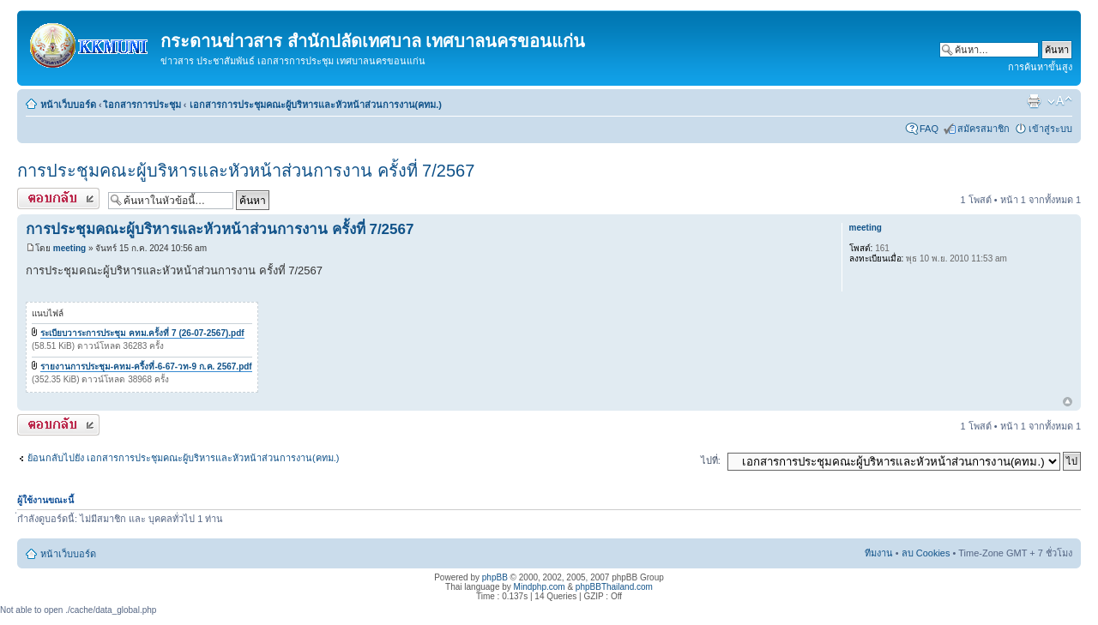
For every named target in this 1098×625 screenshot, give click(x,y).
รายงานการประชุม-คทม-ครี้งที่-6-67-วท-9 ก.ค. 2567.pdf (146, 366)
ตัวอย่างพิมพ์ (1033, 101)
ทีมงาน (879, 553)
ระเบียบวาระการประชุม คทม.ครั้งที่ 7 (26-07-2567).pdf (142, 333)
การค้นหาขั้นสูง (1040, 67)
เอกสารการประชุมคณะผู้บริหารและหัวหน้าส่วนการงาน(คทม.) (316, 104)
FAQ (929, 128)
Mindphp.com (539, 587)
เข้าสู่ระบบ (1050, 128)
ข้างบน (1067, 402)
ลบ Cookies (926, 553)
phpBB (495, 577)
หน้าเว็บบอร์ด (68, 104)
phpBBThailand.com (614, 587)
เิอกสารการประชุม (143, 104)
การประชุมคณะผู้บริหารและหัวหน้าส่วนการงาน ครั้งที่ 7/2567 (245, 170)
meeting (69, 248)
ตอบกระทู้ (58, 198)
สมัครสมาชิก (983, 128)
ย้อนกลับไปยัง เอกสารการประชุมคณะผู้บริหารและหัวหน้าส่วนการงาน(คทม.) (183, 458)
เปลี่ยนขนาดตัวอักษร (1059, 101)
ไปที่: (711, 460)
